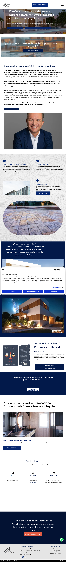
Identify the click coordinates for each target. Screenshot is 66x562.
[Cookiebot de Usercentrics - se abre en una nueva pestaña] (54, 270)
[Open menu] (62, 5)
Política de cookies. (43, 282)
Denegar (12, 291)
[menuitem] (55, 549)
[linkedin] (25, 557)
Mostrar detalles (57, 287)
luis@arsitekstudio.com (12, 480)
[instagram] (23, 557)
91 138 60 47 (33, 482)
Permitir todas (53, 291)
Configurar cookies (33, 291)
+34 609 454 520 (33, 480)
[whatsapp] (62, 557)
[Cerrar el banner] (63, 269)
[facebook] (21, 557)
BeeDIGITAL (62, 560)
